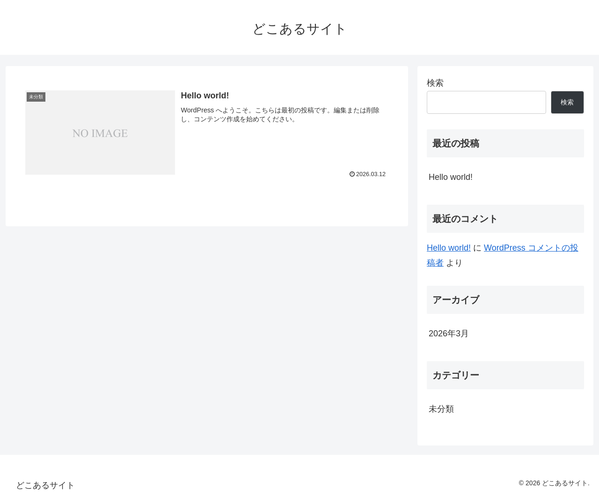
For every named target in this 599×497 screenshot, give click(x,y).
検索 (435, 83)
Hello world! (451, 177)
